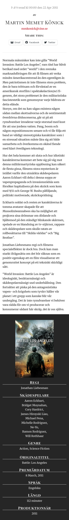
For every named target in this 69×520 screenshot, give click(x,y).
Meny (62, 6)
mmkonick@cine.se (34, 28)
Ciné (11, 6)
